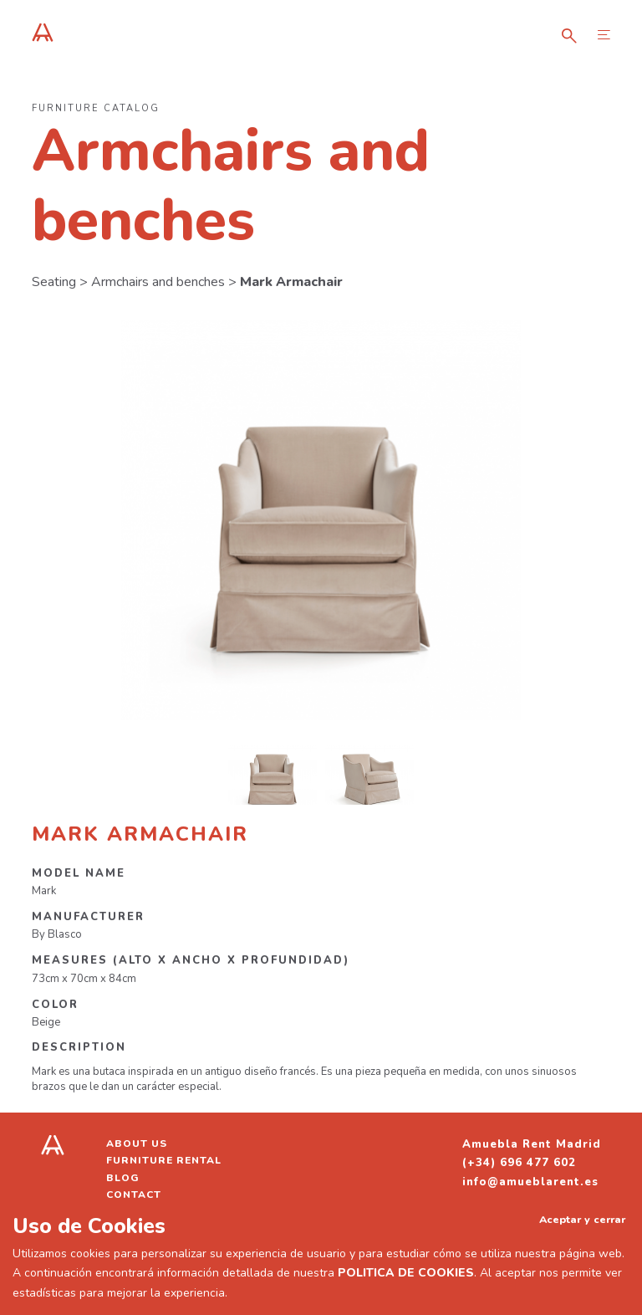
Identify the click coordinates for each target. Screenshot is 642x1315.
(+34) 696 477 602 (519, 1162)
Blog (123, 1178)
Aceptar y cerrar (582, 1219)
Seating (54, 282)
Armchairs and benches (158, 282)
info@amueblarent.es (530, 1182)
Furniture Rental (164, 1160)
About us (136, 1143)
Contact (133, 1194)
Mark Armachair (291, 282)
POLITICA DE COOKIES (406, 1273)
